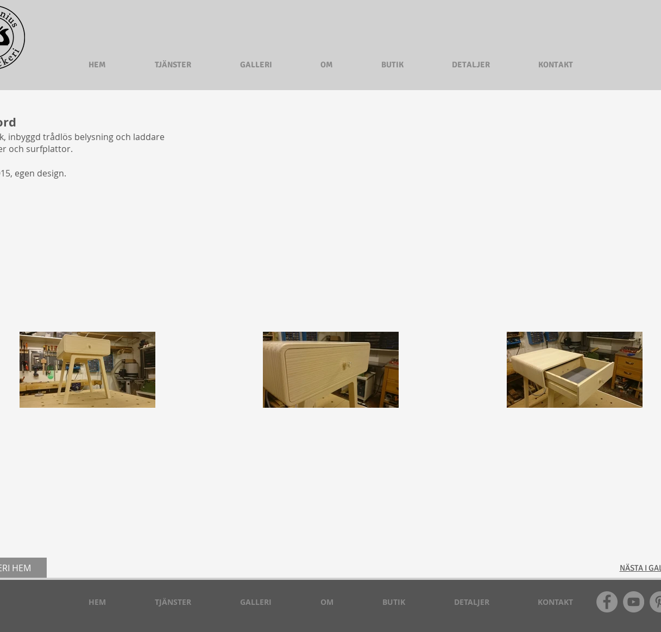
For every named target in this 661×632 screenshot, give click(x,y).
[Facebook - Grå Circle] (607, 601)
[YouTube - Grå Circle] (633, 601)
